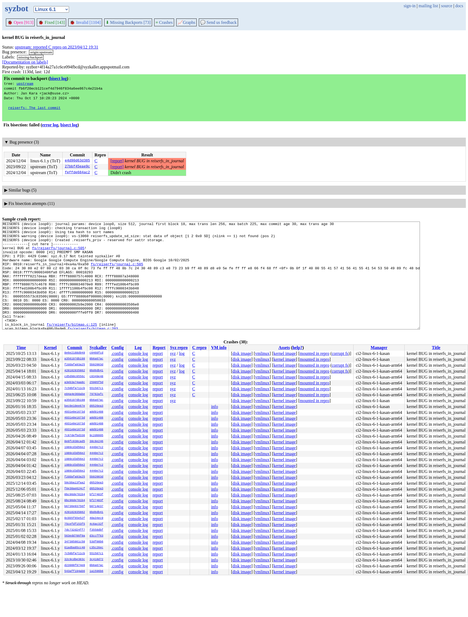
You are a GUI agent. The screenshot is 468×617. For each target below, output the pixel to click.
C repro (199, 347)
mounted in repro (314, 353)
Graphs (186, 22)
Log (138, 347)
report (158, 353)
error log (50, 125)
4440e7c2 (96, 447)
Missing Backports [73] (128, 22)
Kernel (50, 347)
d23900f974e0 (74, 565)
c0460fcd (96, 353)
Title (436, 347)
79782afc (96, 394)
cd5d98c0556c (74, 377)
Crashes (164, 22)
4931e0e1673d (74, 412)
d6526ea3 (96, 406)
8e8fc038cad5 (74, 441)
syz (173, 353)
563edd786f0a (74, 536)
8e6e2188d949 (74, 353)
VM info (218, 347)
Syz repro (179, 347)
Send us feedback (218, 22)
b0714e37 (96, 506)
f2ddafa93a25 (74, 365)
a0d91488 (96, 412)
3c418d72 (96, 559)
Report (159, 347)
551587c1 (96, 388)
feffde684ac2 (77, 172)
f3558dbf (96, 530)
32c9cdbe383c (74, 559)
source (446, 5)
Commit (74, 347)
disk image (241, 353)
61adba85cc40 (74, 548)
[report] (117, 161)
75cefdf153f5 (74, 524)
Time (21, 347)
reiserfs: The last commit (34, 107)
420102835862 (74, 371)
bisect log (58, 78)
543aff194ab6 (74, 571)
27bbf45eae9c (77, 166)
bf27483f (96, 495)
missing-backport (30, 57)
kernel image (284, 353)
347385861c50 (74, 542)
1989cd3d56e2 (74, 447)
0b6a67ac (96, 359)
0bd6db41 (96, 371)
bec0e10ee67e (74, 406)
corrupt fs (340, 353)
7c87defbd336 (74, 436)
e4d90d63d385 (77, 161)
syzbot (16, 8)
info (214, 406)
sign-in (409, 5)
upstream (24, 83)
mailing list (428, 5)
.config (117, 353)
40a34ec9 (96, 518)
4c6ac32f (96, 524)
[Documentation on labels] (25, 62)
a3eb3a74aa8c (74, 382)
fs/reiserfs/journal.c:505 (58, 253)
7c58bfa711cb (74, 388)
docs (459, 5)
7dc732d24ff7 (74, 530)
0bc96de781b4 (74, 495)
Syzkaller (98, 347)
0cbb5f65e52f (74, 518)
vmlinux (262, 353)
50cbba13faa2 (74, 483)
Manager (379, 347)
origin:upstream (41, 52)
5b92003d (96, 365)
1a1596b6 (96, 571)
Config (117, 347)
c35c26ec (96, 548)
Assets (284, 347)
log (182, 353)
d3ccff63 (96, 536)
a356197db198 (74, 359)
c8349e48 (96, 377)
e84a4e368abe (74, 394)
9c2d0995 (96, 436)
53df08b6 (96, 542)
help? (297, 347)
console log (138, 353)
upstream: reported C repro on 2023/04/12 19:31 (56, 47)
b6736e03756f (74, 506)
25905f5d (96, 382)
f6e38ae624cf (74, 489)
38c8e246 (96, 441)
